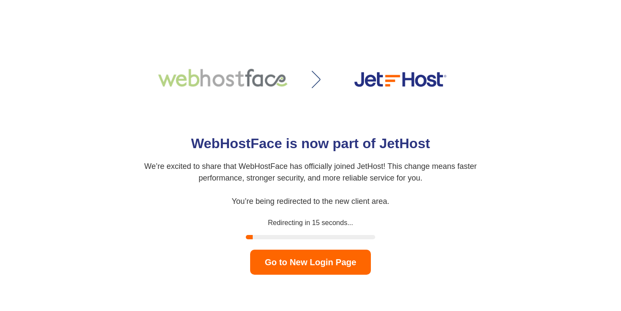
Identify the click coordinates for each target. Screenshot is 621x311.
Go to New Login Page (310, 262)
